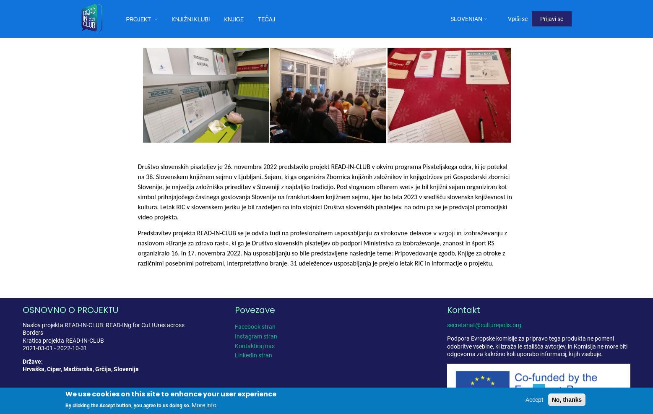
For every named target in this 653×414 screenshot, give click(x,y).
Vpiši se (518, 19)
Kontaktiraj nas (255, 346)
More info (204, 405)
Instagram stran (256, 336)
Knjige (234, 19)
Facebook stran (255, 326)
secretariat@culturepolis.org (484, 325)
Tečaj (267, 19)
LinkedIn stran (253, 355)
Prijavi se (551, 19)
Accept (535, 399)
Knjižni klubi (191, 19)
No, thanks (567, 399)
